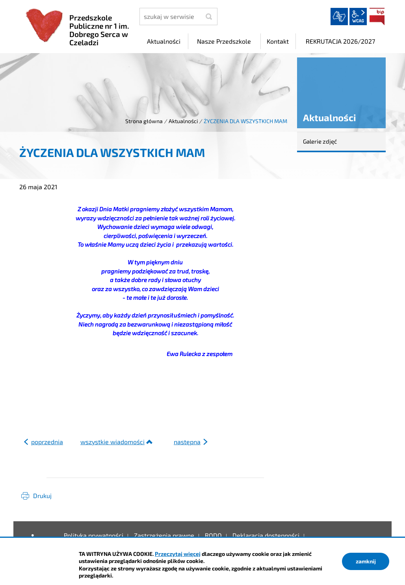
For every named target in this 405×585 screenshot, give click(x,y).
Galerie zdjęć (320, 141)
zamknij (366, 561)
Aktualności (183, 121)
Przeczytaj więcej (178, 553)
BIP (377, 16)
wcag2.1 (358, 16)
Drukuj (42, 495)
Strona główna (144, 121)
